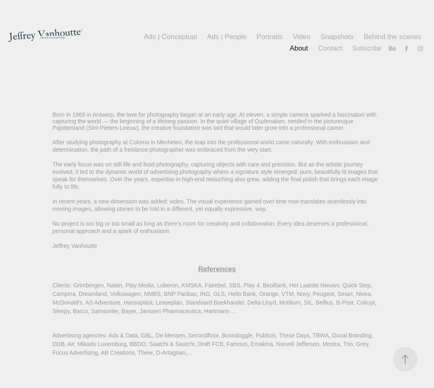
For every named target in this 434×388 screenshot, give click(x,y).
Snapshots (336, 37)
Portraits (270, 37)
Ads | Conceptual (170, 37)
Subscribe (366, 48)
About (299, 48)
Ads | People (226, 37)
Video (302, 37)
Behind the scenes (392, 37)
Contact (330, 48)
